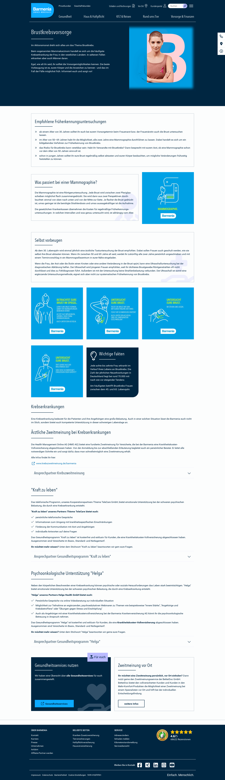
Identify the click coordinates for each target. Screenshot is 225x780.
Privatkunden (65, 6)
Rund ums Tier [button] (151, 16)
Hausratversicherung (82, 746)
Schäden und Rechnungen (122, 6)
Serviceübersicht (121, 746)
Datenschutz (47, 775)
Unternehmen (37, 746)
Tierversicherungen (81, 739)
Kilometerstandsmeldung (125, 742)
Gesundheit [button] (65, 16)
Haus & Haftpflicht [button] (94, 16)
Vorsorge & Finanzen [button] (182, 16)
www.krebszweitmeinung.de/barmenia (54, 463)
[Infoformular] (221, 51)
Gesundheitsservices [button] (54, 703)
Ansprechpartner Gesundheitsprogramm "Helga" (112, 641)
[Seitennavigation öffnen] (191, 6)
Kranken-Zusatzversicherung (86, 735)
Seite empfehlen (94, 775)
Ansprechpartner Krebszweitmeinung (112, 473)
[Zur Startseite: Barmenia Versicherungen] (42, 11)
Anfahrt (34, 749)
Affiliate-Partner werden (42, 753)
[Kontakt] (221, 36)
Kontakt (35, 735)
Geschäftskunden (82, 6)
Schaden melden (121, 739)
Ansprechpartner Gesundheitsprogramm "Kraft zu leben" (112, 556)
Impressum (36, 775)
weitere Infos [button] (131, 703)
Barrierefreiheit (60, 775)
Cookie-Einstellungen (77, 775)
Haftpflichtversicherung (84, 742)
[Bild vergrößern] (168, 198)
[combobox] (175, 6)
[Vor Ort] (221, 43)
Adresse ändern (121, 735)
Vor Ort (143, 6)
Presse (34, 742)
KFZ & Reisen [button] (123, 16)
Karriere (34, 739)
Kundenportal (159, 6)
